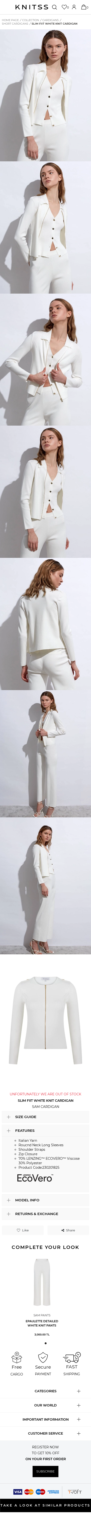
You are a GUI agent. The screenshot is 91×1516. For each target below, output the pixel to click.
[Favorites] (65, 6)
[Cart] (84, 6)
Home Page (10, 20)
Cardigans (50, 20)
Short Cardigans (15, 23)
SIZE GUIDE (25, 1117)
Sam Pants (42, 1315)
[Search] (55, 7)
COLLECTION (30, 20)
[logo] (31, 7)
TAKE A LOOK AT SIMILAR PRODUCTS (45, 1505)
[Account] (74, 6)
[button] (46, 1343)
